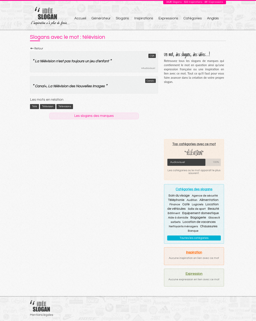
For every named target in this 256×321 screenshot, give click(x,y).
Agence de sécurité (205, 195)
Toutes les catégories (193, 238)
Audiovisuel (149, 68)
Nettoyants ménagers (183, 226)
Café (186, 204)
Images (98, 86)
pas (67, 61)
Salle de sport (197, 209)
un (87, 61)
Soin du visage (179, 195)
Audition (192, 200)
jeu (92, 61)
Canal (39, 86)
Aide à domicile (178, 217)
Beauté (213, 208)
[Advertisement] (194, 111)
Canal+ (150, 81)
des (72, 86)
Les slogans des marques (94, 116)
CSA (152, 56)
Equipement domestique (200, 213)
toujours (77, 61)
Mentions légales (41, 314)
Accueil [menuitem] (80, 18)
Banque (193, 231)
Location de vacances (199, 222)
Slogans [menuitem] (122, 18)
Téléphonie (176, 200)
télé (34, 106)
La (37, 61)
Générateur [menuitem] (101, 18)
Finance (174, 204)
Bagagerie (198, 217)
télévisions (64, 106)
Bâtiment (174, 213)
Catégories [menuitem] (192, 18)
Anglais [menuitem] (213, 18)
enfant (103, 61)
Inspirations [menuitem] (143, 18)
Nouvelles (84, 86)
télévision (47, 61)
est (60, 61)
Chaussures (208, 226)
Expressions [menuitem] (168, 18)
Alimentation (208, 200)
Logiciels (197, 204)
